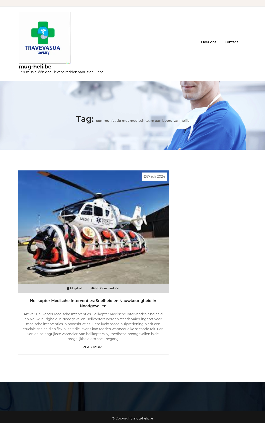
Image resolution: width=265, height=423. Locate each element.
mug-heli (76, 288)
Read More (93, 347)
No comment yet (107, 288)
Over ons (208, 42)
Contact (231, 42)
